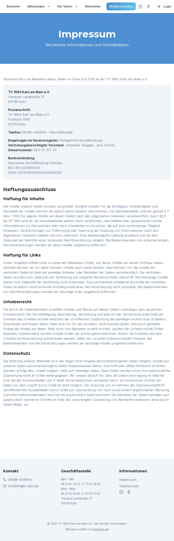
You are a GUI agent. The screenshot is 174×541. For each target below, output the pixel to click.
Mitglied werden (121, 6)
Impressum (127, 480)
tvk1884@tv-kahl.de (23, 486)
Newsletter (93, 6)
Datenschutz (129, 486)
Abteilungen (38, 6)
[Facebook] (148, 6)
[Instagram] (140, 6)
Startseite (13, 6)
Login (164, 6)
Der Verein (68, 6)
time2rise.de (101, 529)
